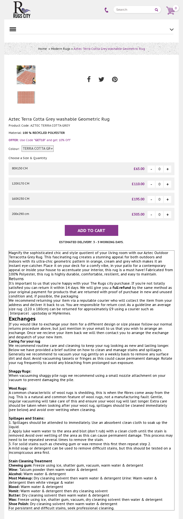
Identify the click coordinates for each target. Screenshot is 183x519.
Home (42, 49)
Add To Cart (91, 230)
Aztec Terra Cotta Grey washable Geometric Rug (109, 49)
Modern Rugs (60, 49)
